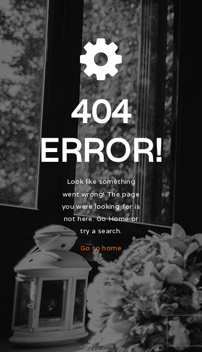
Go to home (101, 247)
